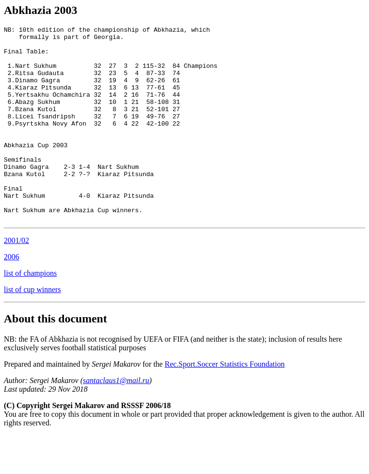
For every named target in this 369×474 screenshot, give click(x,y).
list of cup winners (32, 328)
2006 (11, 296)
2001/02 (16, 279)
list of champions (30, 312)
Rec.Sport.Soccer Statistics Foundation (225, 403)
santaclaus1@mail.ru (116, 419)
